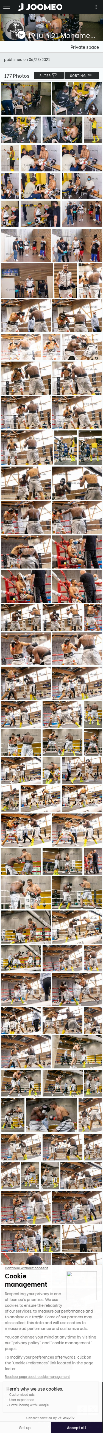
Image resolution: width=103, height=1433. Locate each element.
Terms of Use (15, 1389)
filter (49, 75)
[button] (14, 1404)
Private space (85, 47)
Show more (51, 1364)
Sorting (81, 75)
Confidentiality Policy (24, 1394)
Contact (12, 1399)
